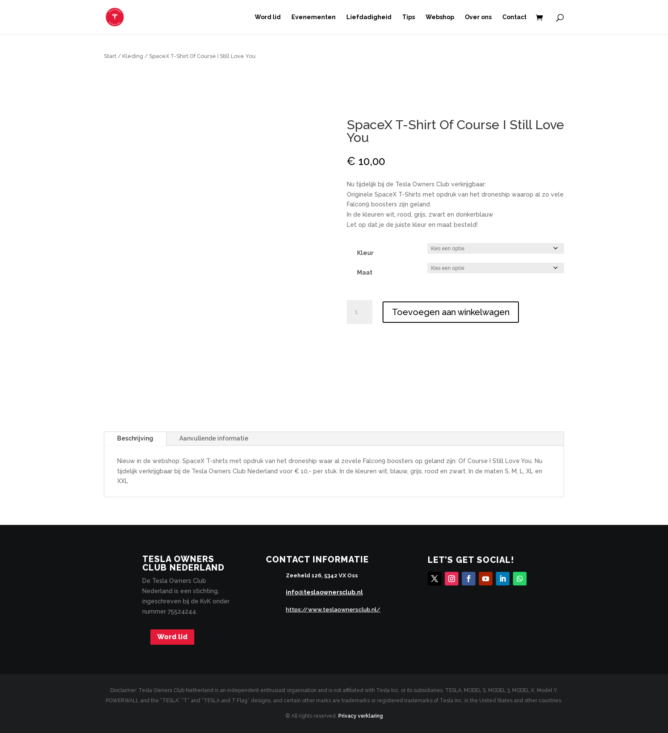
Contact (514, 17)
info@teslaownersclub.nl (324, 592)
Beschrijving (135, 438)
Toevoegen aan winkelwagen (451, 312)
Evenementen (313, 17)
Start (110, 56)
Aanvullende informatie (213, 438)
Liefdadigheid (369, 17)
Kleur (365, 252)
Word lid (268, 17)
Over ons (478, 17)
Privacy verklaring (360, 716)
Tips (408, 17)
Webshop (440, 17)
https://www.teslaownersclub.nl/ (333, 609)
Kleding (132, 56)
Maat (364, 272)
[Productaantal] (359, 312)
